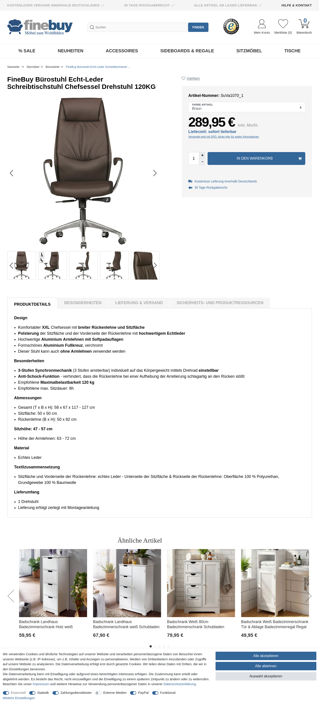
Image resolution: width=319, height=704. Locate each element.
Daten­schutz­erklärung (179, 684)
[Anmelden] (262, 27)
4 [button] (164, 646)
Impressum (41, 684)
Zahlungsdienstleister (76, 692)
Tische (292, 50)
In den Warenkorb (269, 158)
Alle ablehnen (266, 666)
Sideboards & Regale (187, 50)
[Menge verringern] (202, 161)
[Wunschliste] (283, 27)
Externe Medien (114, 692)
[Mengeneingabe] (193, 158)
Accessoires (122, 50)
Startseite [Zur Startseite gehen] (13, 66)
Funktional (167, 692)
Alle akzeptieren (265, 656)
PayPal (143, 692)
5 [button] (168, 646)
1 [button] (151, 646)
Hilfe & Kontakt (297, 5)
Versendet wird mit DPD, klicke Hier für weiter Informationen (223, 136)
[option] (53, 598)
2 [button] (155, 646)
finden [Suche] (198, 27)
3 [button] (159, 646)
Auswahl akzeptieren (265, 676)
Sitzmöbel (249, 50)
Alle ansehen (292, 540)
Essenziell (18, 692)
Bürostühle (52, 66)
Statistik (43, 692)
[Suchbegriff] (137, 27)
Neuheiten (71, 50)
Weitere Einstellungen (19, 698)
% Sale (26, 50)
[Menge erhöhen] (202, 155)
